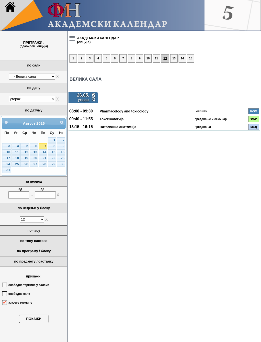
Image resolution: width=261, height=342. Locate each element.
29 (53, 164)
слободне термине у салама (28, 285)
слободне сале (19, 294)
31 (8, 170)
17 (8, 158)
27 (35, 164)
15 (53, 152)
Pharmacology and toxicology (124, 111)
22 (53, 158)
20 (35, 158)
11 (17, 152)
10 (8, 152)
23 (62, 158)
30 (62, 164)
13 (35, 152)
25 (17, 164)
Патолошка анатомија (118, 127)
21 (44, 158)
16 (62, 152)
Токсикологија (112, 119)
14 (44, 152)
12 (26, 152)
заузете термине (20, 302)
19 (26, 158)
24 (8, 164)
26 (26, 164)
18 (17, 158)
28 (44, 164)
